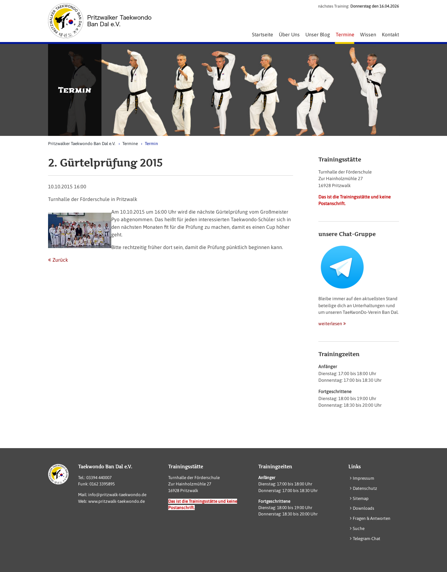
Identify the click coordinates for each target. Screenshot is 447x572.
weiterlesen (330, 323)
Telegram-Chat (366, 538)
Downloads (363, 508)
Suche (358, 528)
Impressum (363, 478)
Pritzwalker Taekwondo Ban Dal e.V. (81, 143)
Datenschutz (365, 488)
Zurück (60, 260)
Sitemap (361, 498)
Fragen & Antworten (371, 518)
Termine (130, 143)
